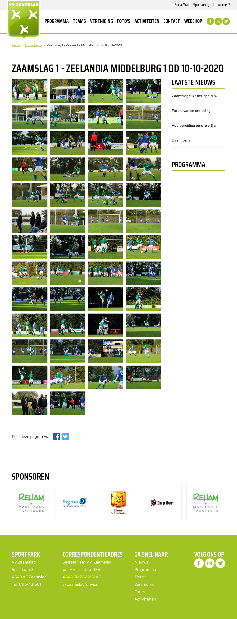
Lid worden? (221, 5)
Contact (171, 21)
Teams (79, 21)
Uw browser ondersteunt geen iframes (196, 231)
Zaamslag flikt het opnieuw (194, 96)
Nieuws (141, 562)
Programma (57, 21)
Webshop (193, 21)
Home (16, 45)
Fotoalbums (33, 45)
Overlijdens (181, 140)
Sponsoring (201, 5)
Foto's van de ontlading (191, 111)
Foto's (123, 21)
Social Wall (182, 5)
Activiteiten (146, 21)
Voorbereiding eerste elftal (194, 125)
